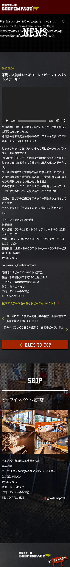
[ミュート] (57, 121)
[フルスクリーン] (63, 121)
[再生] (7, 121)
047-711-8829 (16, 497)
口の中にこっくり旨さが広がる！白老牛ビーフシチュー (33, 329)
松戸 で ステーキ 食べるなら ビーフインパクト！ (29, 303)
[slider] (32, 121)
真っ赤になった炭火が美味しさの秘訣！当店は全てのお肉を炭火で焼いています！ (36, 318)
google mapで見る (57, 498)
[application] (35, 105)
